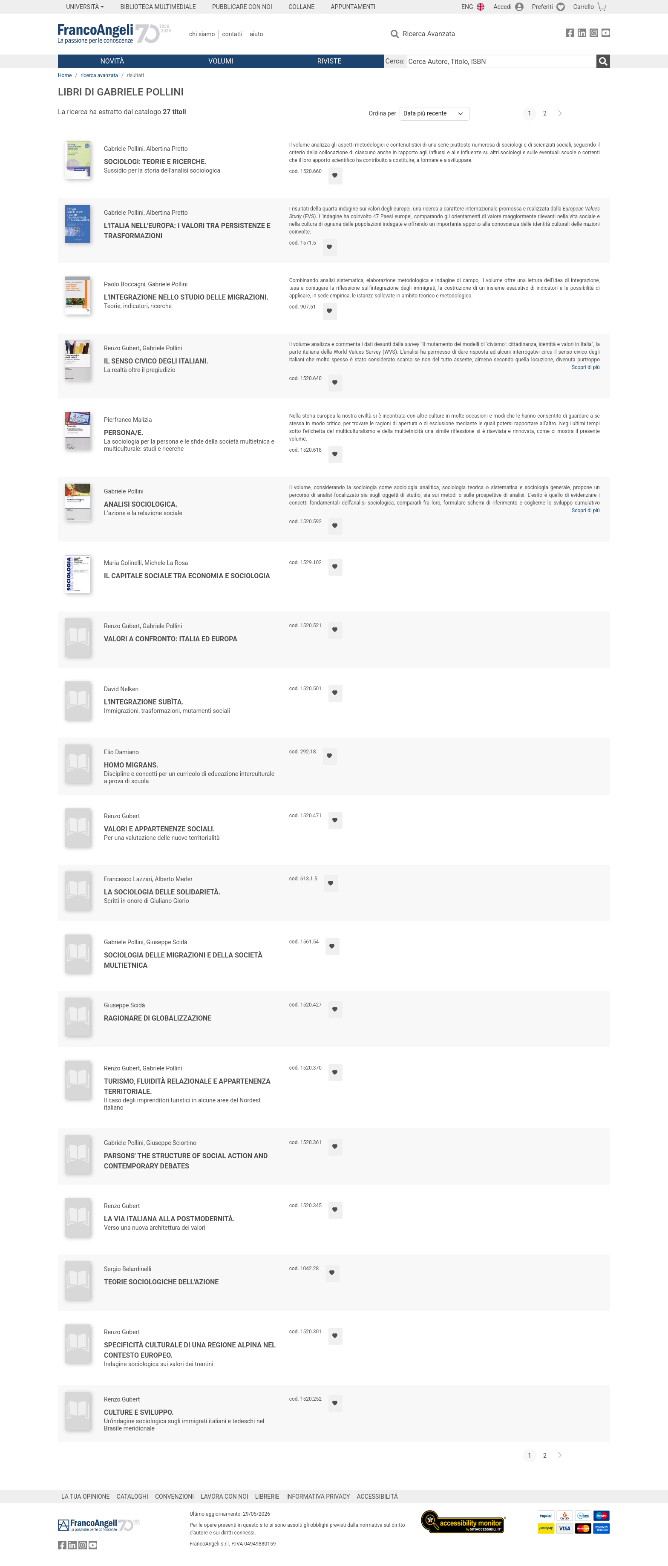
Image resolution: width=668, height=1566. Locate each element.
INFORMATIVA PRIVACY (318, 1496)
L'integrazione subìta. (144, 702)
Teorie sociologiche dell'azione (161, 1282)
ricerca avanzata (99, 75)
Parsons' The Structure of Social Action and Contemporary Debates (186, 1161)
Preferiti (542, 6)
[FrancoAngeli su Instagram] (594, 34)
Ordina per (382, 113)
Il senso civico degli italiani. (156, 361)
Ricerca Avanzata (429, 34)
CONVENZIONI (174, 1496)
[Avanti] (560, 114)
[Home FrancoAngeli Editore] (114, 34)
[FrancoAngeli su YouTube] (606, 34)
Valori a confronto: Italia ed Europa (170, 639)
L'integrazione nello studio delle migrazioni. (186, 297)
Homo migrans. (131, 765)
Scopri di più (586, 367)
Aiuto (256, 34)
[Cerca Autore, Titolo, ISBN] (501, 61)
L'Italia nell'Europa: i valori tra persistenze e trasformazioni (187, 231)
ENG (467, 6)
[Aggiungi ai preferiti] (335, 176)
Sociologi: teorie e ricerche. (155, 162)
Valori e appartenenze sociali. (159, 829)
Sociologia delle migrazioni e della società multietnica (183, 960)
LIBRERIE (267, 1496)
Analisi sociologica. (140, 504)
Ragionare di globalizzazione (157, 1018)
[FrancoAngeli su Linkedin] (582, 34)
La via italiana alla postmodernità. (169, 1219)
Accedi (502, 6)
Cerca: (395, 61)
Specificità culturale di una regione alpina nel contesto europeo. (190, 1350)
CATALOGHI (132, 1496)
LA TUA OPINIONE (85, 1496)
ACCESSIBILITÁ (377, 1496)
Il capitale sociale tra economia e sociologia (187, 576)
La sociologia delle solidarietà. (162, 892)
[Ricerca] (603, 61)
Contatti (232, 34)
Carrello (583, 6)
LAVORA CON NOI (224, 1496)
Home (65, 75)
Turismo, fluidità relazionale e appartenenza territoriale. (187, 1086)
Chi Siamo (202, 34)
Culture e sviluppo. (139, 1412)
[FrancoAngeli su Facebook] (570, 34)
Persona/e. (123, 433)
